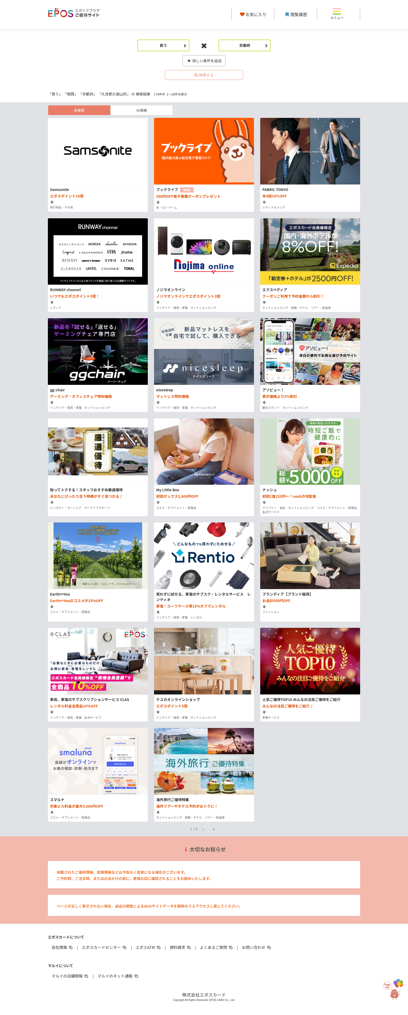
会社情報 (62, 947)
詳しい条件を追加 (204, 60)
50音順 (141, 110)
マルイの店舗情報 (70, 976)
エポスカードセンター (104, 947)
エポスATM (148, 947)
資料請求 (181, 947)
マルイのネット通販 (118, 976)
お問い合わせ (257, 947)
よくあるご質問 (216, 947)
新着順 (79, 110)
